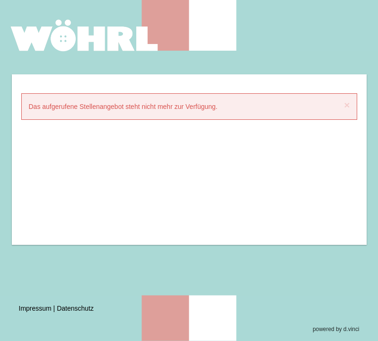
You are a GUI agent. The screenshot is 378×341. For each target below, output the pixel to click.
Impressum (35, 308)
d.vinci (351, 329)
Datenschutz (75, 308)
